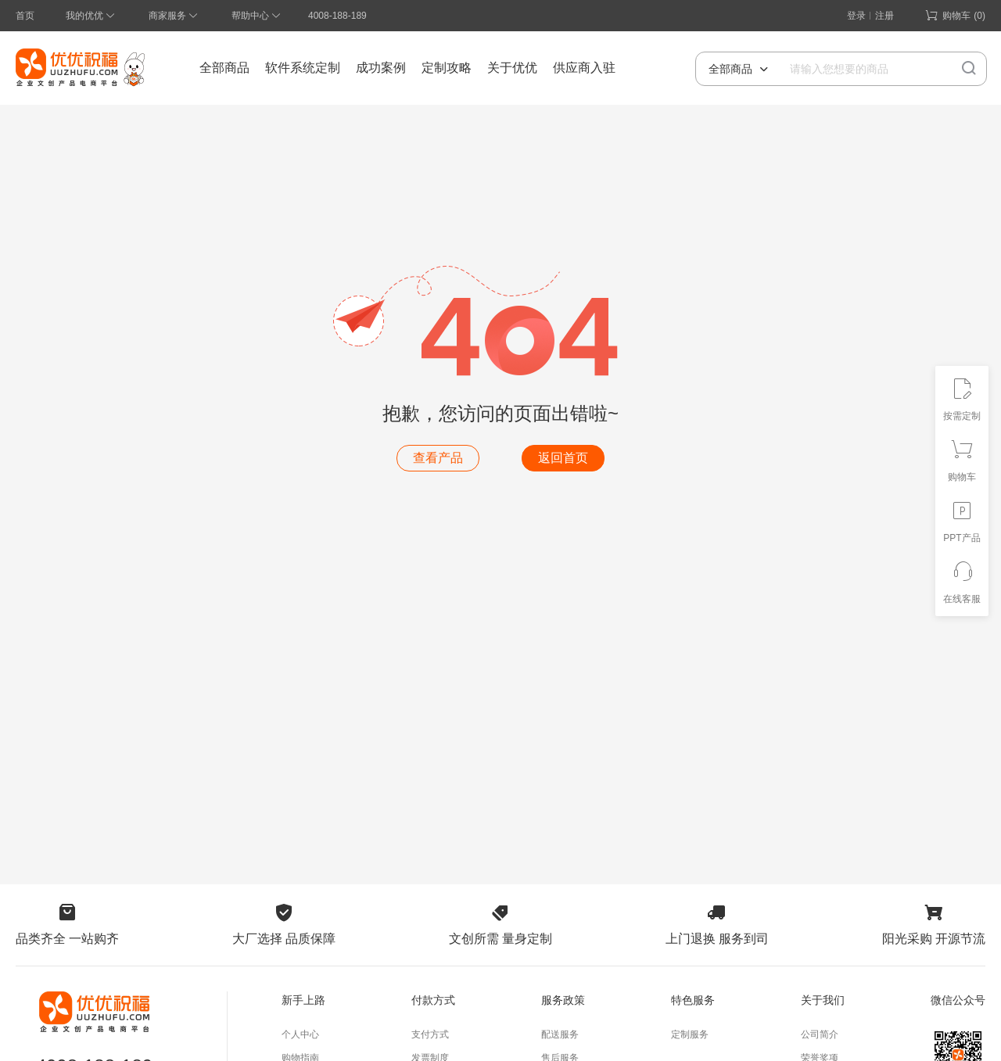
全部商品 (224, 67)
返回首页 (563, 457)
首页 (25, 15)
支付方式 (430, 1034)
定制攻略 (447, 67)
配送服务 (560, 1034)
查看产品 (438, 457)
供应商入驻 (584, 67)
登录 (856, 15)
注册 (884, 15)
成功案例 (381, 67)
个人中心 (300, 1034)
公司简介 (819, 1034)
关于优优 (512, 67)
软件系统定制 (302, 67)
